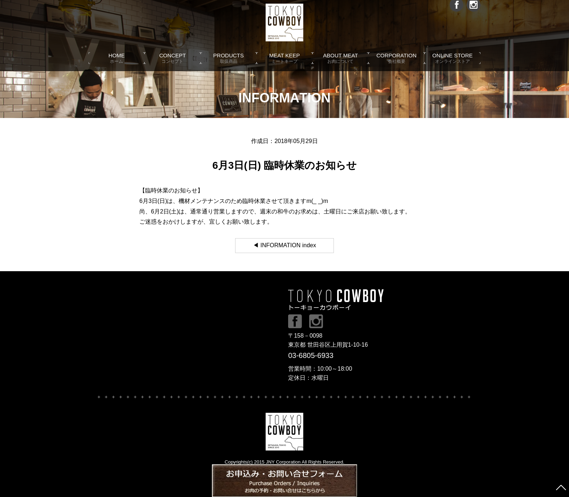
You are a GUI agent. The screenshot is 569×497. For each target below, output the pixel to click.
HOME (116, 65)
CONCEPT (172, 65)
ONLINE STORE (452, 65)
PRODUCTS (229, 65)
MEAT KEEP (284, 65)
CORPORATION (396, 65)
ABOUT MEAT (340, 65)
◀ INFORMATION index (284, 245)
